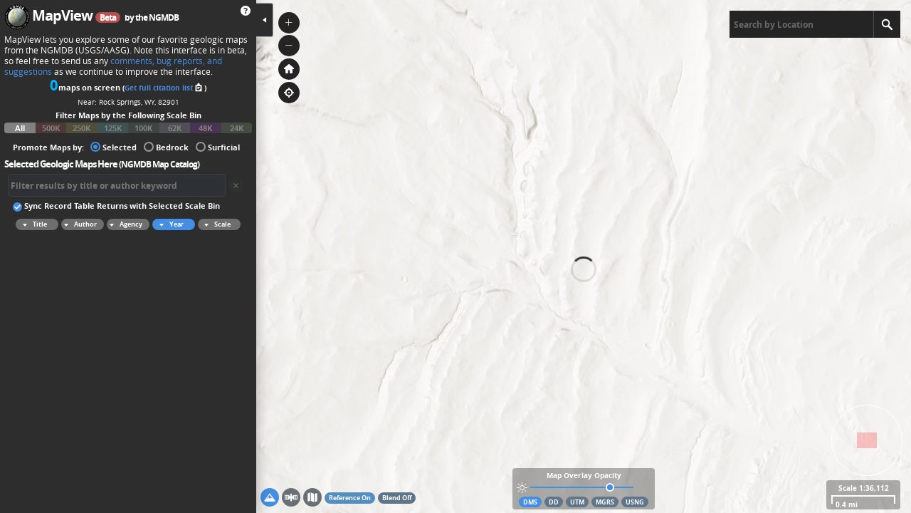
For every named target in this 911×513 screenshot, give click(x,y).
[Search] (886, 24)
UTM (577, 502)
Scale (215, 224)
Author (79, 224)
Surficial (218, 146)
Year (169, 224)
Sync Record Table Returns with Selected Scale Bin (116, 205)
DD (554, 502)
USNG (635, 502)
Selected (113, 146)
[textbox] (801, 24)
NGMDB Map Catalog (159, 164)
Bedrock (166, 146)
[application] (583, 256)
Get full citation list (164, 88)
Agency (124, 224)
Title (33, 224)
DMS (530, 502)
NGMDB (164, 17)
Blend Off (396, 497)
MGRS (605, 502)
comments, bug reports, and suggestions (113, 66)
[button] (289, 22)
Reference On (350, 497)
